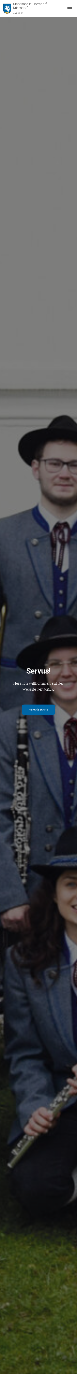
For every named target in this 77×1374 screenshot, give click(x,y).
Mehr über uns (38, 709)
